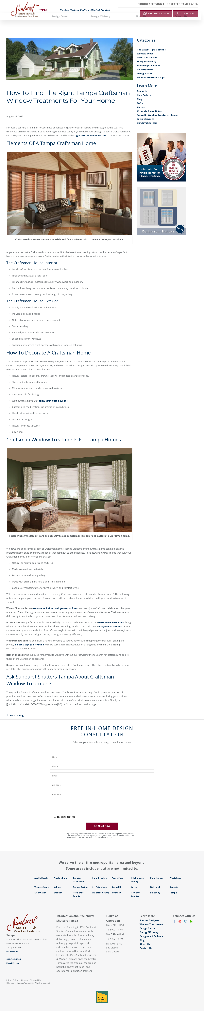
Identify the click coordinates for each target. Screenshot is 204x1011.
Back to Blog (15, 711)
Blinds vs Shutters (147, 118)
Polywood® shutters (111, 622)
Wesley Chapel (41, 883)
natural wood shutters (111, 618)
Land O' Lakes (99, 873)
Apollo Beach (41, 873)
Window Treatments (151, 920)
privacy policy (88, 833)
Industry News (145, 65)
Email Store (12, 959)
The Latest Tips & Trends (151, 45)
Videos (140, 103)
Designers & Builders (151, 932)
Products (142, 87)
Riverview (116, 888)
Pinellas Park (60, 873)
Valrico (57, 883)
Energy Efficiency (146, 57)
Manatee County (100, 888)
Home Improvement (148, 61)
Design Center (148, 924)
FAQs (140, 99)
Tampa (173, 888)
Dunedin (174, 883)
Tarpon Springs (81, 883)
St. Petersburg (99, 883)
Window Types (145, 49)
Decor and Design (147, 53)
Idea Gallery (144, 91)
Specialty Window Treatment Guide (157, 110)
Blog (139, 95)
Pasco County (119, 873)
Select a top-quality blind (29, 640)
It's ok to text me (66, 812)
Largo (134, 883)
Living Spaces (144, 69)
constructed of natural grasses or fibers (56, 604)
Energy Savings (145, 114)
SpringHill (116, 883)
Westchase (175, 873)
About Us (145, 940)
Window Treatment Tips (151, 73)
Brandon (58, 888)
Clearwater (40, 888)
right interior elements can (90, 131)
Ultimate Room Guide (149, 106)
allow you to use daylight (53, 396)
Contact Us (146, 944)
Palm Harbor (156, 873)
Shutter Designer (149, 916)
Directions (12, 947)
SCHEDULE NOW (102, 822)
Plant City (155, 888)
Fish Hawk (155, 883)
